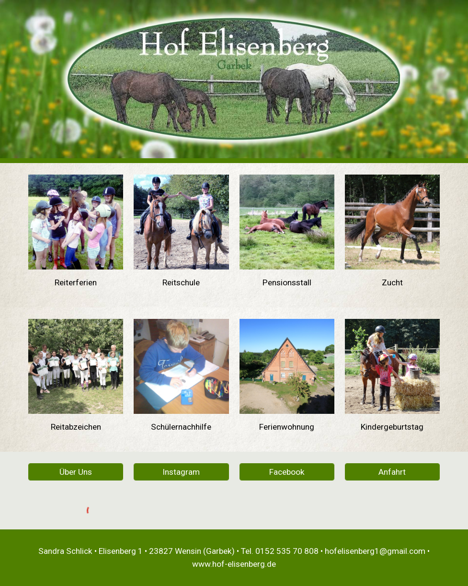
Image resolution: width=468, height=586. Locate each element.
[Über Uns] (76, 472)
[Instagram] (181, 472)
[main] (75, 283)
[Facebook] (287, 472)
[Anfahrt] (392, 472)
